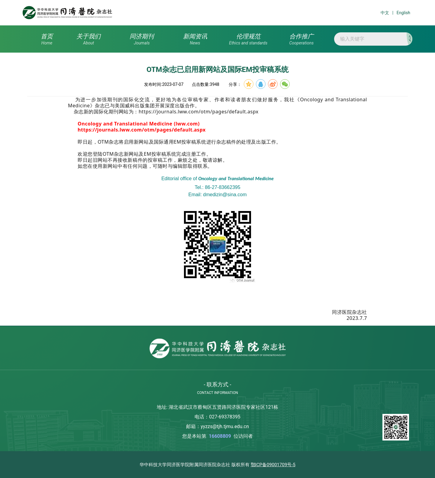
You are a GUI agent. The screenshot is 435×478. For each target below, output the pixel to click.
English (403, 12)
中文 (385, 12)
